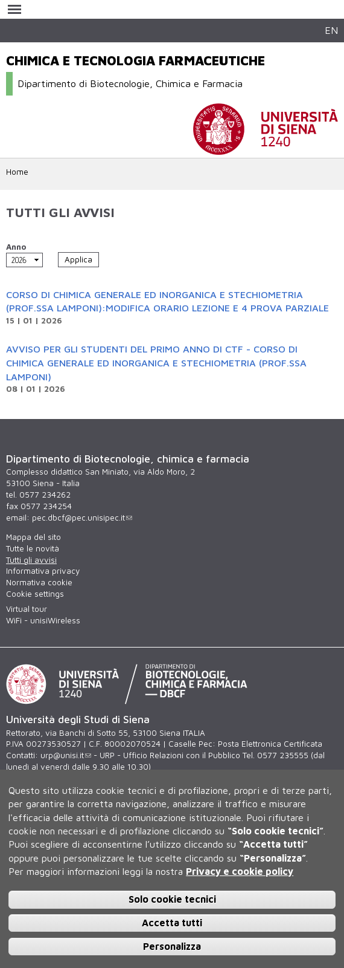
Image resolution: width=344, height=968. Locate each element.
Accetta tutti (172, 922)
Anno (16, 247)
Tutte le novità (32, 548)
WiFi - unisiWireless (43, 620)
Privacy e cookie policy (239, 871)
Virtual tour (26, 609)
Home (17, 172)
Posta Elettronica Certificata (270, 744)
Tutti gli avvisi (31, 560)
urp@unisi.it (65, 755)
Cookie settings (35, 594)
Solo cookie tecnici (172, 899)
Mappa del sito (33, 537)
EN (331, 30)
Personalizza (172, 946)
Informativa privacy (43, 571)
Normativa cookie (39, 582)
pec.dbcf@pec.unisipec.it (82, 517)
